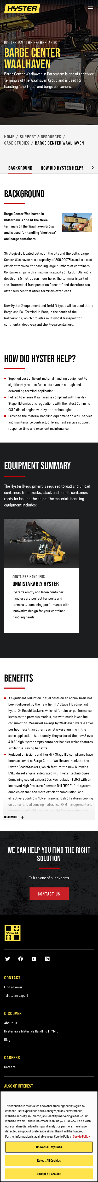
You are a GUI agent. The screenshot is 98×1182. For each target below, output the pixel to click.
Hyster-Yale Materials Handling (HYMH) (31, 1031)
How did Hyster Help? (62, 168)
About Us (10, 1023)
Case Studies (17, 143)
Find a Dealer (13, 987)
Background (20, 168)
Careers (9, 1067)
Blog (7, 1039)
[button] (88, 167)
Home (9, 136)
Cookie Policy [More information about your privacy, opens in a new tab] (81, 1136)
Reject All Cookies (49, 1160)
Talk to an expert (16, 995)
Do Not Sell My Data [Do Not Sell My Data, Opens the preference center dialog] (49, 1147)
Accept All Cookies (49, 1174)
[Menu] (91, 8)
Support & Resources (40, 136)
